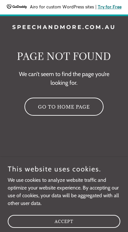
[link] (64, 27)
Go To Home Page (64, 107)
